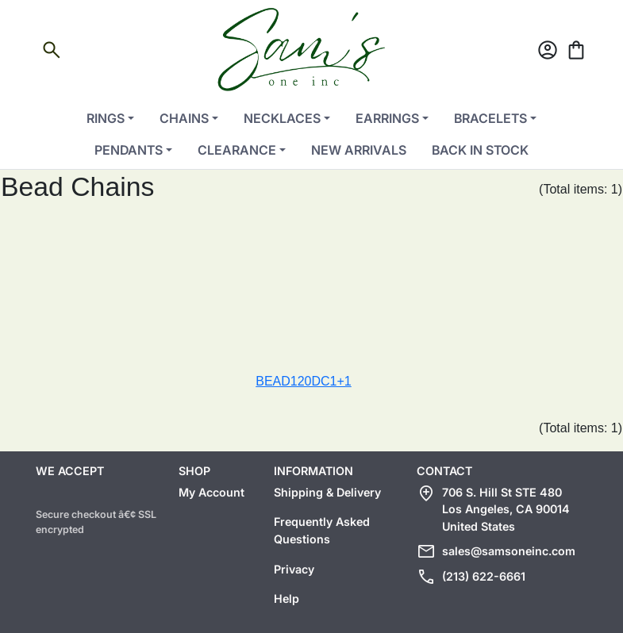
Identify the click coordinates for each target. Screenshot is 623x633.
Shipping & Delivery (327, 492)
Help (286, 598)
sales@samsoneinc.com (508, 551)
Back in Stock (480, 150)
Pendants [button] (128, 150)
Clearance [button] (237, 150)
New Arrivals (358, 150)
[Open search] (51, 52)
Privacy (294, 569)
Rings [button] (106, 118)
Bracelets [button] (490, 118)
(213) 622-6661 (483, 576)
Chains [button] (184, 118)
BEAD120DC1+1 (304, 381)
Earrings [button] (387, 118)
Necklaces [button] (282, 118)
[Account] (547, 53)
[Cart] (576, 53)
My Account (211, 492)
